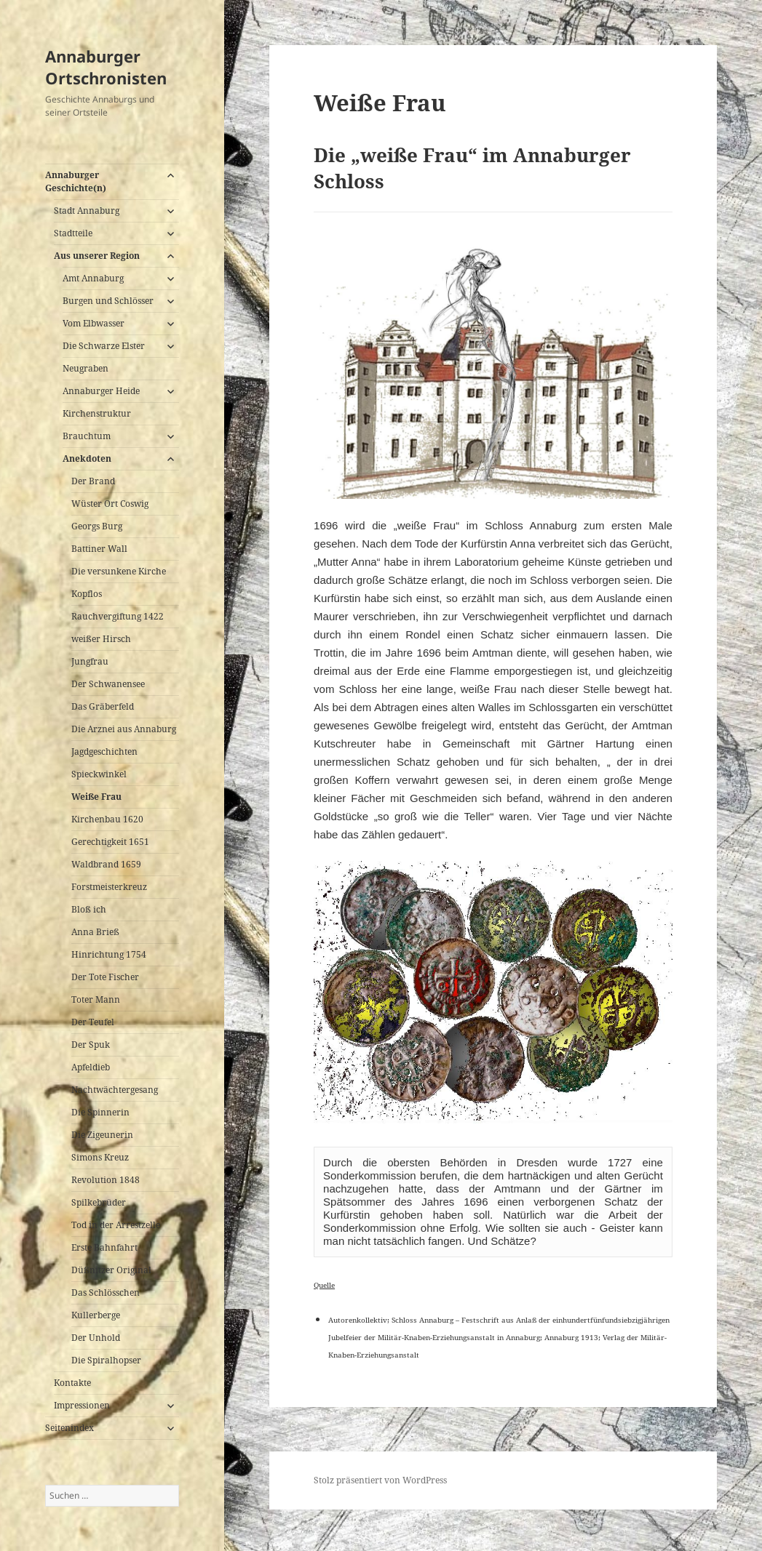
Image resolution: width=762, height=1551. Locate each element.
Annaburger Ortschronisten (106, 67)
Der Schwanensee (108, 684)
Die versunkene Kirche (118, 571)
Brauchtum (87, 436)
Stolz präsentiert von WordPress (380, 1480)
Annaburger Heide (101, 391)
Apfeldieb (90, 1067)
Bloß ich (88, 909)
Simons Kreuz (100, 1157)
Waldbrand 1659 (106, 864)
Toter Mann (95, 999)
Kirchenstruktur (97, 413)
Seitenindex (69, 1428)
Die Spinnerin (100, 1112)
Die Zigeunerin (102, 1135)
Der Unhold (95, 1337)
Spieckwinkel (99, 774)
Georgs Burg (96, 526)
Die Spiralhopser (106, 1360)
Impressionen (82, 1405)
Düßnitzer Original (111, 1270)
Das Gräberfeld (102, 706)
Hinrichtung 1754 (108, 954)
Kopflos (86, 594)
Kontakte (72, 1382)
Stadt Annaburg (86, 210)
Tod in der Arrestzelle (115, 1225)
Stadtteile (73, 233)
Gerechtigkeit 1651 (110, 841)
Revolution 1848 (105, 1180)
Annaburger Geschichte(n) (75, 181)
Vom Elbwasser (93, 323)
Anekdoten (87, 458)
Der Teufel (92, 1022)
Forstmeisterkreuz (109, 887)
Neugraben (85, 368)
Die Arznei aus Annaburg (123, 729)
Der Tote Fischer (105, 977)
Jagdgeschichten (104, 751)
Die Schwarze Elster (104, 346)
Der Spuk (90, 1044)
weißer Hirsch (101, 639)
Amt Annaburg (93, 278)
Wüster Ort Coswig (109, 503)
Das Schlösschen (105, 1292)
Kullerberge (95, 1315)
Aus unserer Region (97, 255)
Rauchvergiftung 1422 (117, 616)
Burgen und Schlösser (108, 300)
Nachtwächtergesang (114, 1089)
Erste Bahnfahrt (104, 1247)
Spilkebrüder (98, 1202)
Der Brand (93, 481)
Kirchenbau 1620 (107, 819)
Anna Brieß (95, 932)
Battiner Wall (99, 548)
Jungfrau (89, 661)
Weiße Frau (96, 796)
